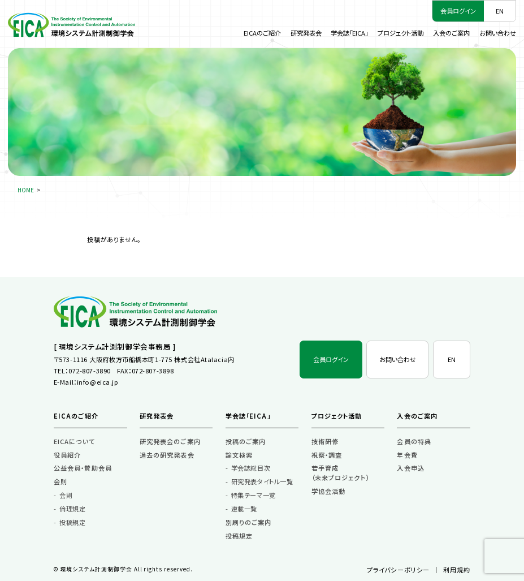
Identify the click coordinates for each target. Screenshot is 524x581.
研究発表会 (306, 32)
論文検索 (239, 454)
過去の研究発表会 (167, 454)
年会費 (407, 454)
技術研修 (325, 441)
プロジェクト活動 (400, 32)
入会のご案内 (451, 32)
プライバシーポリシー (398, 570)
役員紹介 (67, 454)
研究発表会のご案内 (170, 441)
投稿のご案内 (246, 441)
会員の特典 (414, 441)
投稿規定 (72, 522)
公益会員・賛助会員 (83, 467)
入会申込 (411, 467)
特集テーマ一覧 (253, 495)
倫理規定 (72, 508)
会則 (60, 481)
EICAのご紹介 (262, 32)
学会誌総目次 (250, 467)
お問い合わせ (497, 32)
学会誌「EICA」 (349, 32)
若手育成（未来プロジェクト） (340, 472)
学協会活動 (328, 491)
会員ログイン (458, 10)
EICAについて (74, 441)
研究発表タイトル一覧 (262, 481)
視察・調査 (327, 454)
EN (500, 10)
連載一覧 (244, 508)
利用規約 (457, 570)
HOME (26, 190)
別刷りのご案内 (249, 522)
